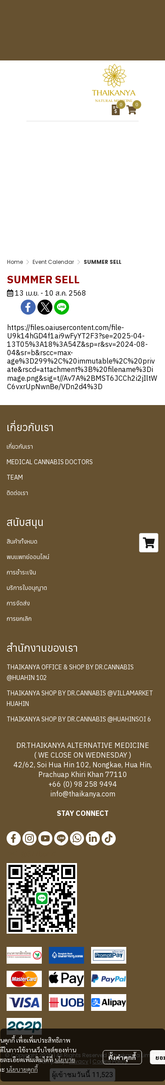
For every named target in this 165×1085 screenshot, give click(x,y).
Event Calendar (53, 262)
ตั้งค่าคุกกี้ (122, 1057)
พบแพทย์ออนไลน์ (28, 557)
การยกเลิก (19, 619)
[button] (64, 109)
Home (15, 262)
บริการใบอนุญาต (27, 588)
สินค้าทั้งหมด (22, 541)
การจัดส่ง (18, 603)
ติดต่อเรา (17, 493)
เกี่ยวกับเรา (20, 447)
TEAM (15, 477)
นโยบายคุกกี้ (22, 1069)
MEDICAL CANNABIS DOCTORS (50, 462)
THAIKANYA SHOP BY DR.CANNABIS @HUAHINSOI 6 (79, 719)
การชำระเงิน (21, 572)
